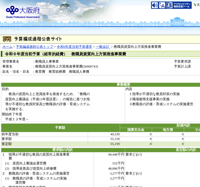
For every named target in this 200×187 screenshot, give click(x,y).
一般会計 (103, 47)
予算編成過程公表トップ (34, 47)
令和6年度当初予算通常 (74, 47)
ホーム (7, 47)
